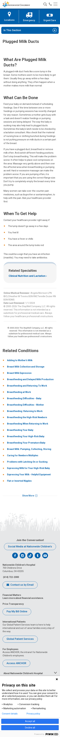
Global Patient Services (20, 638)
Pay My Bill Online (17, 611)
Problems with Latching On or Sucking (27, 462)
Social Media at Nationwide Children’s (30, 546)
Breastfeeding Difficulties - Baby (24, 398)
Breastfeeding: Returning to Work (25, 411)
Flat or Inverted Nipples (19, 481)
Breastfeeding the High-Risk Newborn (27, 417)
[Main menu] (55, 4)
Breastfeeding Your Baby (20, 430)
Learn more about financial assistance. (23, 598)
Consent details (10, 713)
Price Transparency (13, 604)
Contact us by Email (20, 585)
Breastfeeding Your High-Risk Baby (25, 436)
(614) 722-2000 (11, 577)
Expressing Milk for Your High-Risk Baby (28, 468)
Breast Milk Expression (19, 373)
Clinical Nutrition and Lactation (27, 275)
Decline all (30, 727)
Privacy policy (33, 713)
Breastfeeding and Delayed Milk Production (30, 379)
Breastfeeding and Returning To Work (27, 385)
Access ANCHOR (16, 663)
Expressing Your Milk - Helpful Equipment (29, 474)
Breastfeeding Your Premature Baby (26, 442)
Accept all (30, 721)
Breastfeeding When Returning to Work (27, 423)
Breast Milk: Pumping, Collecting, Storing (29, 449)
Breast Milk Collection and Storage (25, 366)
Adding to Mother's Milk (19, 360)
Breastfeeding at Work (19, 392)
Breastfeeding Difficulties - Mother (25, 405)
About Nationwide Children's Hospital (23, 673)
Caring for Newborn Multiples (22, 455)
